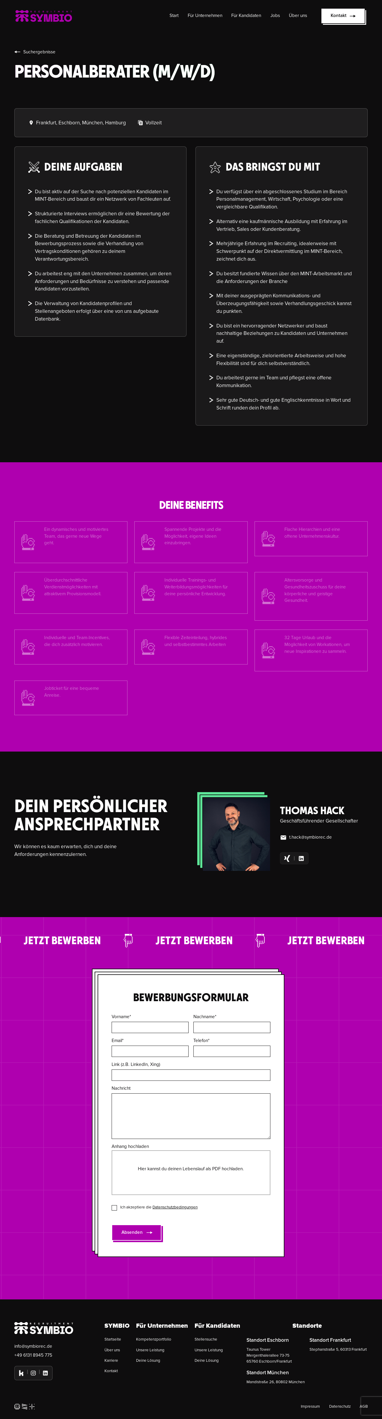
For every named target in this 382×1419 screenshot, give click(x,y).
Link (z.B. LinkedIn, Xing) (136, 1064)
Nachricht (121, 1088)
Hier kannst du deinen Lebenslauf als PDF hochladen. (191, 1169)
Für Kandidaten (246, 15)
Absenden (132, 1232)
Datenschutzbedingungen (175, 1207)
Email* (118, 1041)
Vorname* (121, 1017)
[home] (43, 15)
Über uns (298, 15)
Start (174, 15)
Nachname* (204, 1017)
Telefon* (201, 1041)
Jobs (275, 15)
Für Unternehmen (205, 15)
